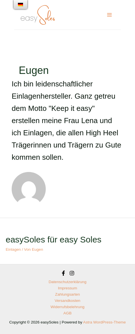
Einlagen (13, 249)
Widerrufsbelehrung (67, 307)
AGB (67, 313)
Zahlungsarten (67, 294)
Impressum (67, 288)
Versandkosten (67, 300)
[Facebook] (63, 273)
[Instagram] (71, 273)
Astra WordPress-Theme (104, 322)
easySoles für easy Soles (53, 239)
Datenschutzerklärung (67, 282)
